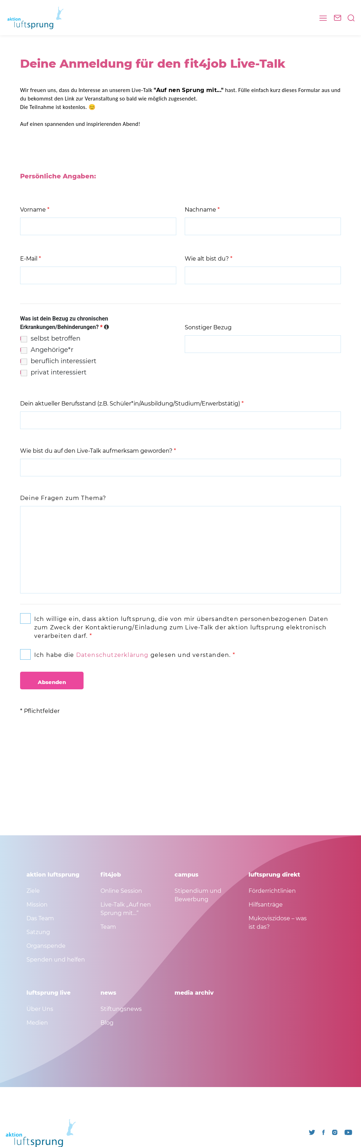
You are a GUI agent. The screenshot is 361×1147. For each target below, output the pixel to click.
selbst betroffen (55, 338)
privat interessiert (58, 372)
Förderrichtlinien (272, 890)
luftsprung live (48, 992)
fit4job (110, 874)
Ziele (33, 890)
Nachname (202, 209)
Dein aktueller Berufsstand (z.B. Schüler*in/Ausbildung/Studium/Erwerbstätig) (132, 403)
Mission (37, 904)
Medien (37, 1022)
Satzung (38, 932)
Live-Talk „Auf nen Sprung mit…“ (125, 908)
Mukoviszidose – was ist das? (278, 922)
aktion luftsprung (52, 874)
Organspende (46, 945)
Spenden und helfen (55, 959)
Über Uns (39, 1009)
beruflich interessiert (63, 361)
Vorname (34, 209)
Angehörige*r (52, 349)
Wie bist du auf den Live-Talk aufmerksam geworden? (98, 450)
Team (108, 926)
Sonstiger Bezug (208, 327)
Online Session (121, 890)
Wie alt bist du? (208, 258)
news (108, 992)
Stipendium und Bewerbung (198, 895)
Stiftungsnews (121, 1009)
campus (186, 874)
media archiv (194, 992)
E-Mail (30, 258)
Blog (107, 1022)
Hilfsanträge (266, 904)
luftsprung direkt (274, 874)
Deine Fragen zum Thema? (63, 498)
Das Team (40, 918)
